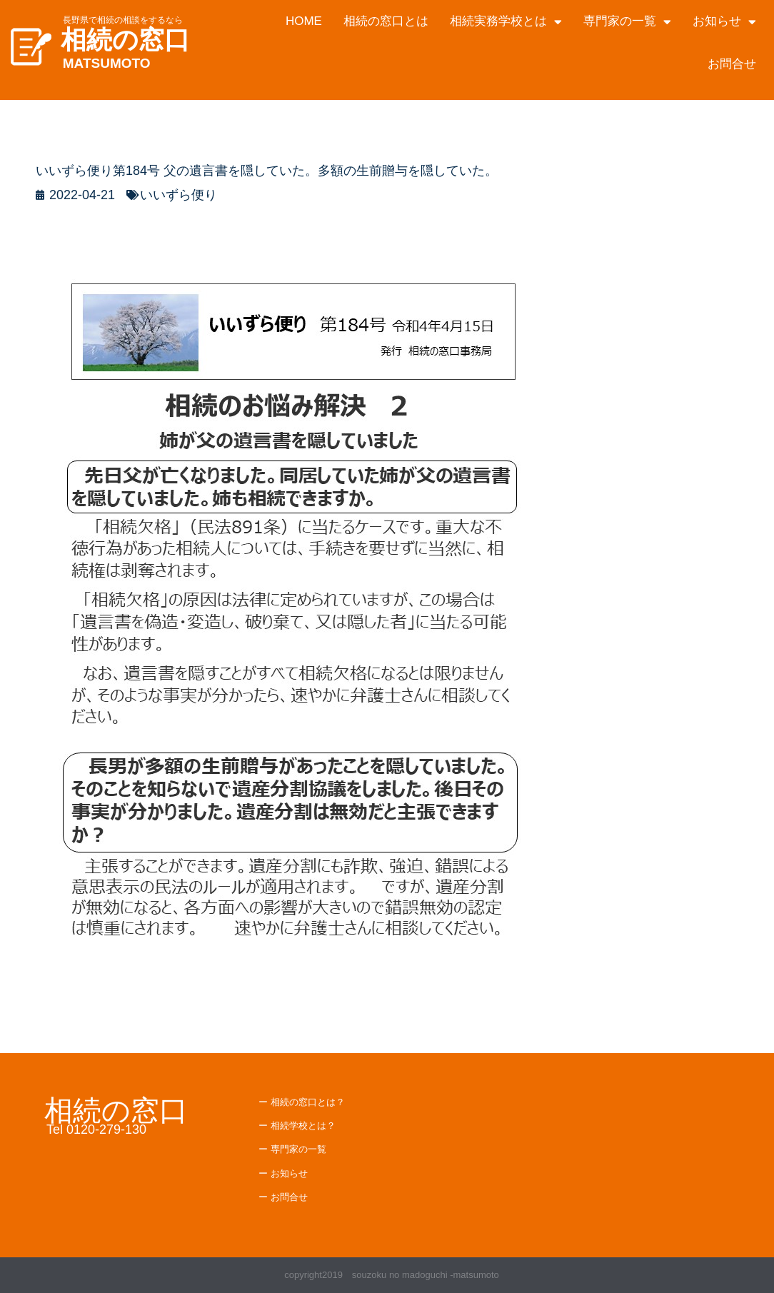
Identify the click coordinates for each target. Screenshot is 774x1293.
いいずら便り (178, 195)
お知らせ (724, 22)
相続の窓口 (125, 39)
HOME (304, 21)
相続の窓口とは (385, 21)
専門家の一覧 (627, 22)
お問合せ (732, 64)
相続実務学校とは (506, 22)
